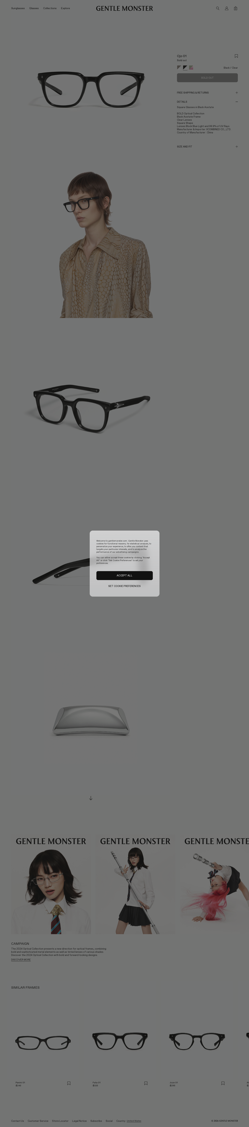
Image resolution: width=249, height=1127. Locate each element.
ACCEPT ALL (124, 575)
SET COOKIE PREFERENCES (124, 586)
